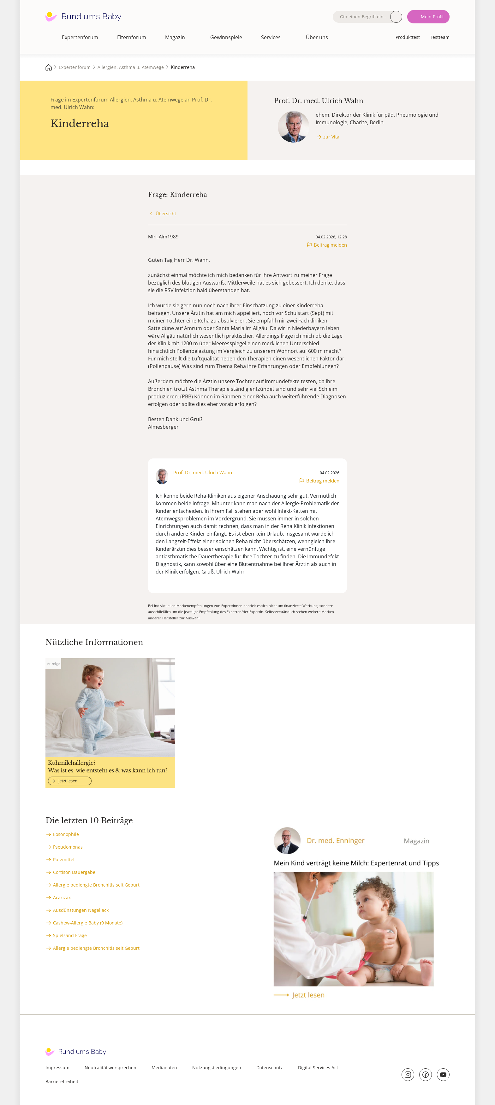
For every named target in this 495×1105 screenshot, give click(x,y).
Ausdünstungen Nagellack (81, 910)
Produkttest (408, 37)
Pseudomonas (68, 847)
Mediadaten (164, 1068)
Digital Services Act (318, 1068)
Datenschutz (269, 1068)
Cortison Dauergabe (74, 872)
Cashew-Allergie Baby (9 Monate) (87, 923)
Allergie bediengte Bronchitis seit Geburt (96, 885)
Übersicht (166, 214)
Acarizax (62, 897)
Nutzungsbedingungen (216, 1068)
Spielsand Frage (70, 935)
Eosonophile (66, 834)
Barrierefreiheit (61, 1081)
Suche (396, 17)
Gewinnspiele (226, 37)
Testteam (440, 37)
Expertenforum (80, 37)
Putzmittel (64, 859)
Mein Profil (432, 17)
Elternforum (131, 37)
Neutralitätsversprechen (110, 1068)
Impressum (57, 1068)
